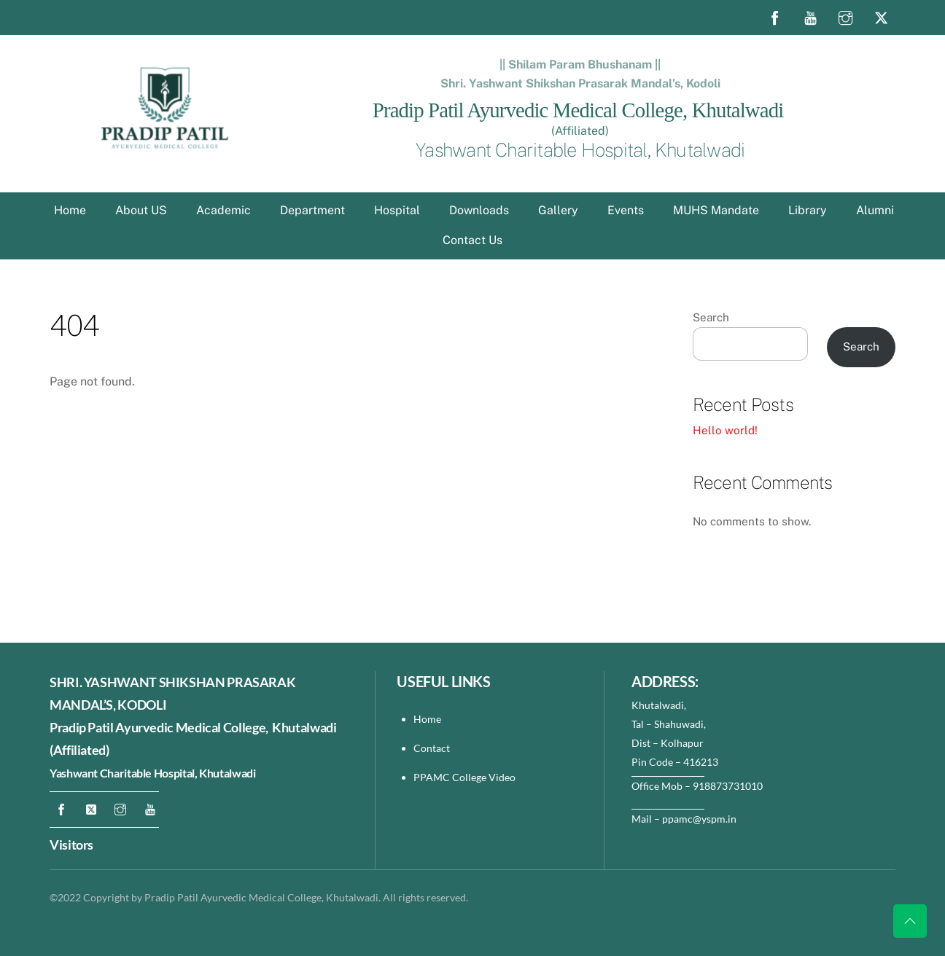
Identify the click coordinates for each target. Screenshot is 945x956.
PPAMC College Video (464, 777)
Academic (223, 210)
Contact (432, 748)
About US (141, 210)
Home (70, 210)
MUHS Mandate (716, 210)
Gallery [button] (558, 210)
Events (625, 210)
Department (312, 210)
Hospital (397, 210)
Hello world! (725, 430)
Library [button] (807, 210)
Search (711, 317)
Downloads (479, 210)
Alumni (875, 210)
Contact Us (472, 240)
